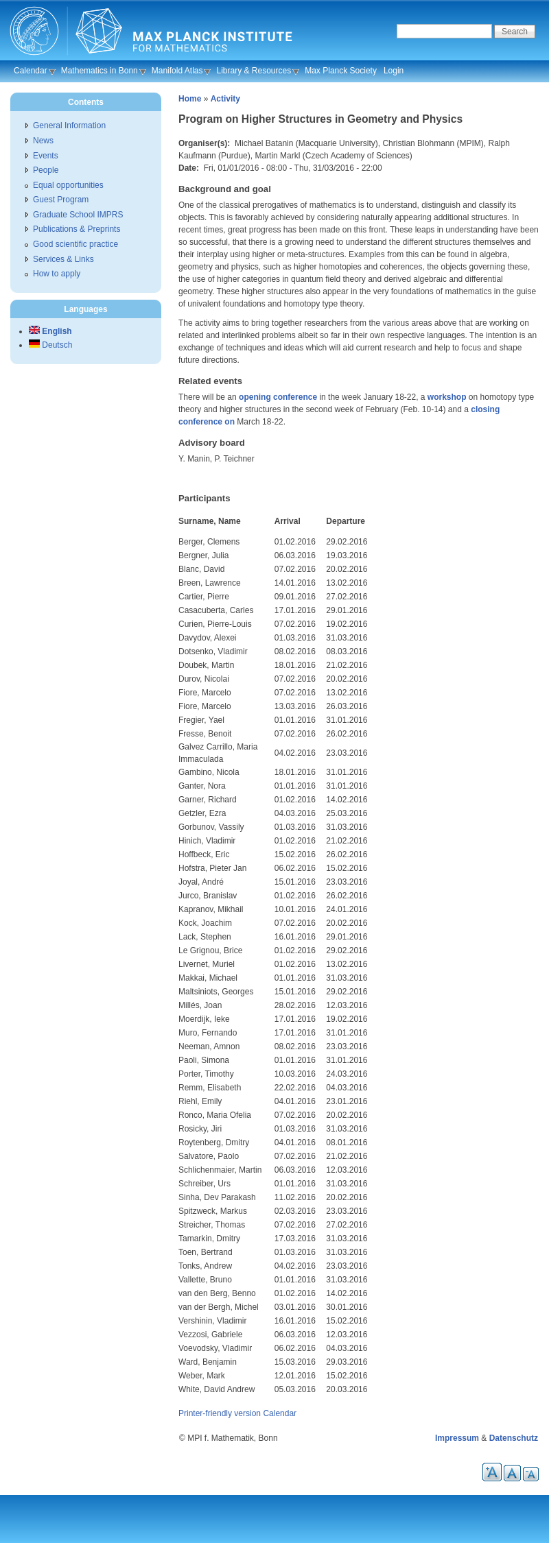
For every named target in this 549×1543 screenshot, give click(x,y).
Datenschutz (513, 1438)
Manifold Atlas (177, 70)
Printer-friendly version (219, 1413)
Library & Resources (253, 70)
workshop (447, 397)
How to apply (56, 273)
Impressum (457, 1438)
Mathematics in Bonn (99, 70)
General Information (69, 125)
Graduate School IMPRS (78, 214)
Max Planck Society (341, 70)
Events (45, 155)
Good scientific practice (75, 244)
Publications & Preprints (76, 229)
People (45, 170)
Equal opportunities (68, 185)
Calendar (30, 70)
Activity (225, 99)
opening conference (278, 397)
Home (189, 99)
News (43, 140)
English (50, 331)
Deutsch (50, 345)
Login (394, 70)
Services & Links (63, 259)
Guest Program (61, 199)
